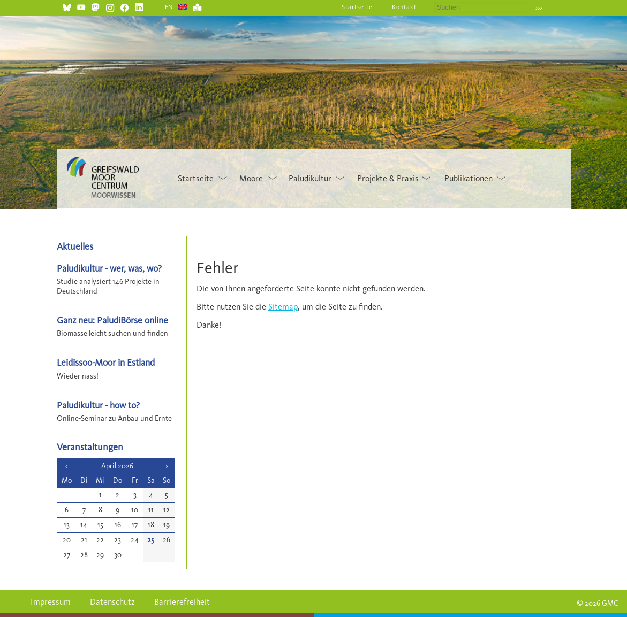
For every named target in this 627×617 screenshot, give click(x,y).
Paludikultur (310, 178)
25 (150, 539)
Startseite (357, 7)
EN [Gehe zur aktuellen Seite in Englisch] (169, 7)
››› (538, 8)
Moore (251, 178)
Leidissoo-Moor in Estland (106, 362)
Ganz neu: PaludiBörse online (112, 320)
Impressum (51, 602)
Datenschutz (112, 602)
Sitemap (283, 307)
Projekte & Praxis (388, 178)
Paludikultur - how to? (98, 405)
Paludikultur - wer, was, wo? (109, 268)
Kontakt (404, 7)
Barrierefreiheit (182, 602)
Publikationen (468, 178)
